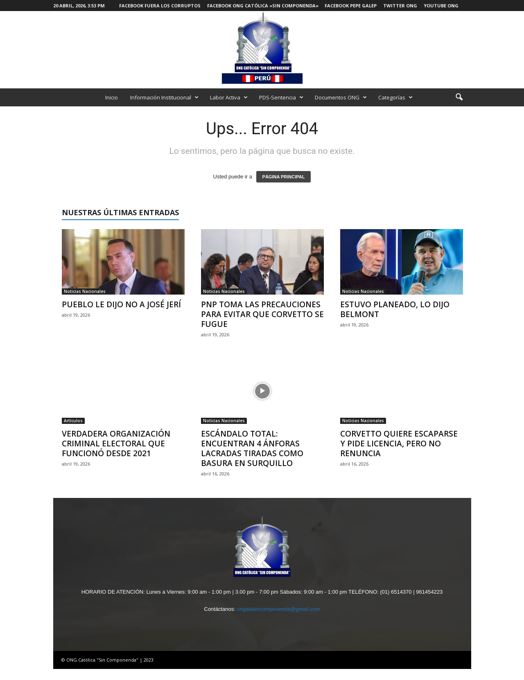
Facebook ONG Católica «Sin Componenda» (262, 5)
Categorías (395, 97)
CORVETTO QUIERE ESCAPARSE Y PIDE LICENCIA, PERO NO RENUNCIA (399, 443)
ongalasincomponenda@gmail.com (278, 609)
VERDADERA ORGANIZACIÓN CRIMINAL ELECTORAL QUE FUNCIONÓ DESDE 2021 (116, 443)
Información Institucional (164, 97)
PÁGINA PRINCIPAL (283, 176)
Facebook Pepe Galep (351, 5)
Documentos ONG (341, 97)
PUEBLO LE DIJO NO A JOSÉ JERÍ (121, 304)
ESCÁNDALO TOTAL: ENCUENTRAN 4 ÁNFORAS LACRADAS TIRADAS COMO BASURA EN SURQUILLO (252, 448)
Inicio (111, 97)
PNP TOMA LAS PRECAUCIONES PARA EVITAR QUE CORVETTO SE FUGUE (262, 314)
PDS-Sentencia (281, 97)
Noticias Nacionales (85, 291)
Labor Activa (229, 97)
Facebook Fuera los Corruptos (160, 5)
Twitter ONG (400, 5)
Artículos (73, 420)
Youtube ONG (441, 5)
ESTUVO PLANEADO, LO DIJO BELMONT (394, 309)
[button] (459, 97)
